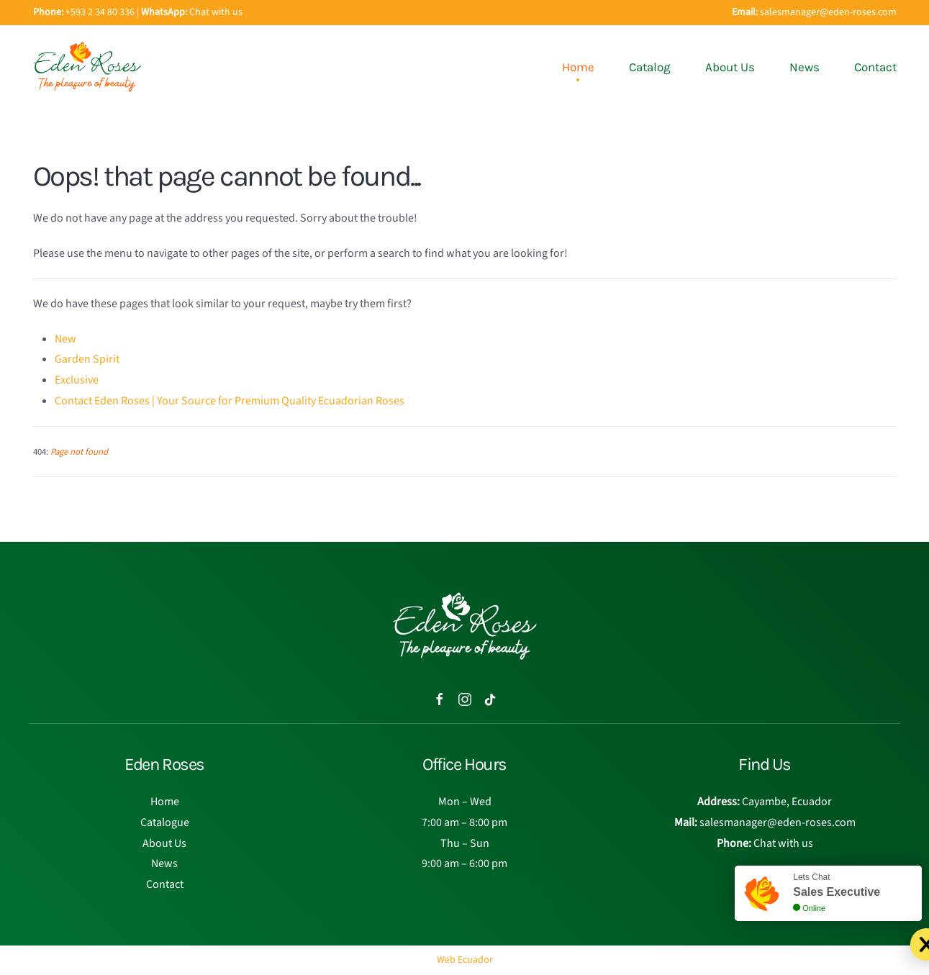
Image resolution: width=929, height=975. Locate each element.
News (804, 67)
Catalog (650, 67)
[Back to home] (87, 67)
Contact (875, 67)
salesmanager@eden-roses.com (828, 12)
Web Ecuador (465, 960)
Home (578, 67)
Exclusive (77, 380)
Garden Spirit (87, 359)
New (65, 339)
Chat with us (216, 12)
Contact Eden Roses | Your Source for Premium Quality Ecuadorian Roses (229, 401)
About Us (730, 67)
